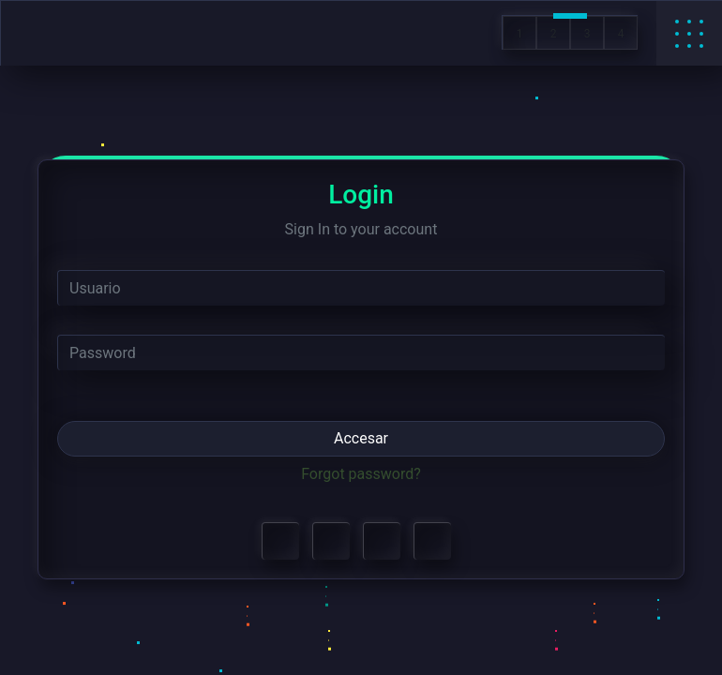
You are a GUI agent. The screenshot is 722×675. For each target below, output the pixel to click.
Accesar (361, 438)
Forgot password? (361, 474)
